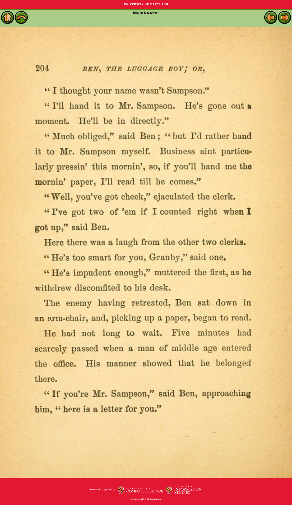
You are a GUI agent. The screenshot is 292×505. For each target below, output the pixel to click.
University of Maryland (146, 4)
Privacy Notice (154, 499)
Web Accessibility (139, 499)
